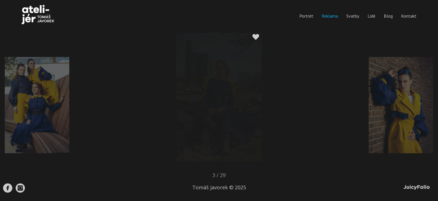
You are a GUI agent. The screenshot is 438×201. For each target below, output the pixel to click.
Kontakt (408, 16)
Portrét (306, 16)
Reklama (330, 16)
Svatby (352, 16)
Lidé (371, 16)
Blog (388, 16)
